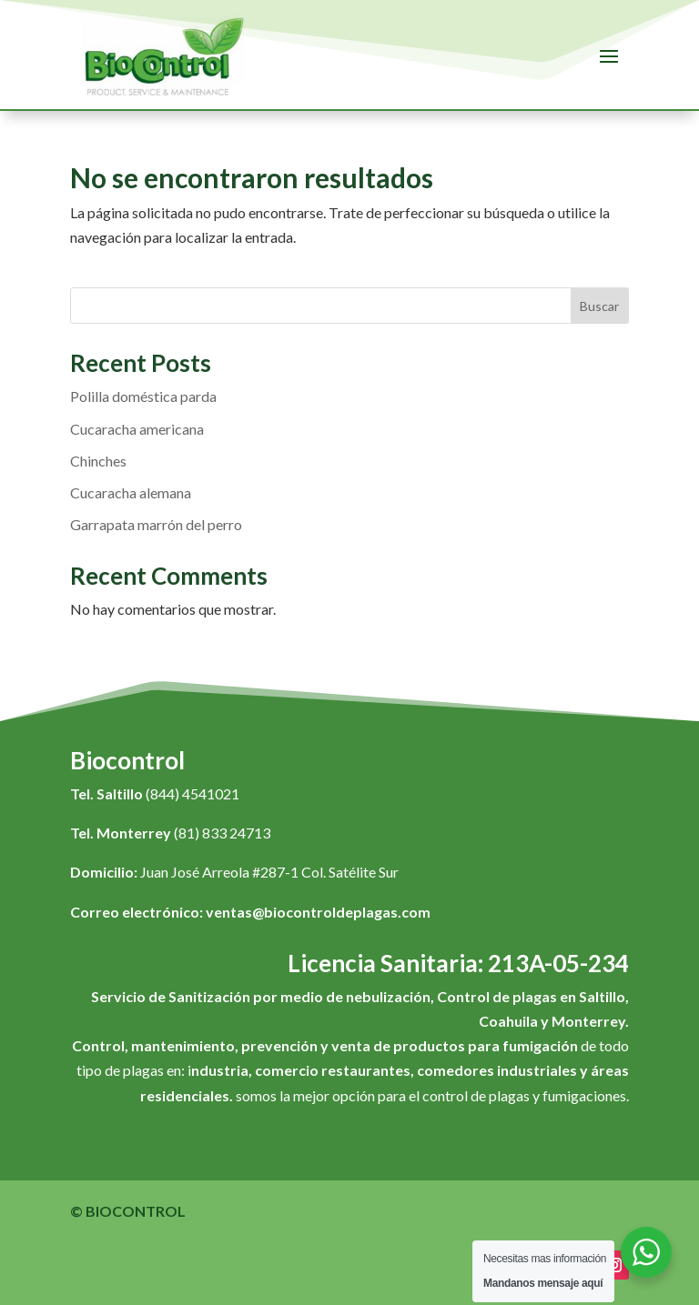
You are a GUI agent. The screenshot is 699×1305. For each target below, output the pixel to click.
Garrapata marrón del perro (156, 524)
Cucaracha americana (137, 428)
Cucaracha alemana (130, 492)
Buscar (599, 306)
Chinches (98, 460)
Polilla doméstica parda (143, 396)
